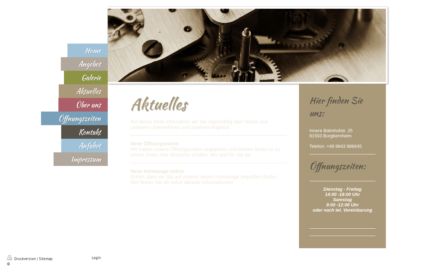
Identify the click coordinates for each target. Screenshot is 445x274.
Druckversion (22, 258)
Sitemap (45, 258)
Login (96, 257)
